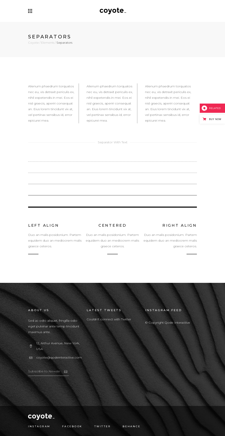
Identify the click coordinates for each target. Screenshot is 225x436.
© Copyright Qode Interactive (167, 323)
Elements (47, 42)
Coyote (33, 42)
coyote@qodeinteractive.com (59, 357)
